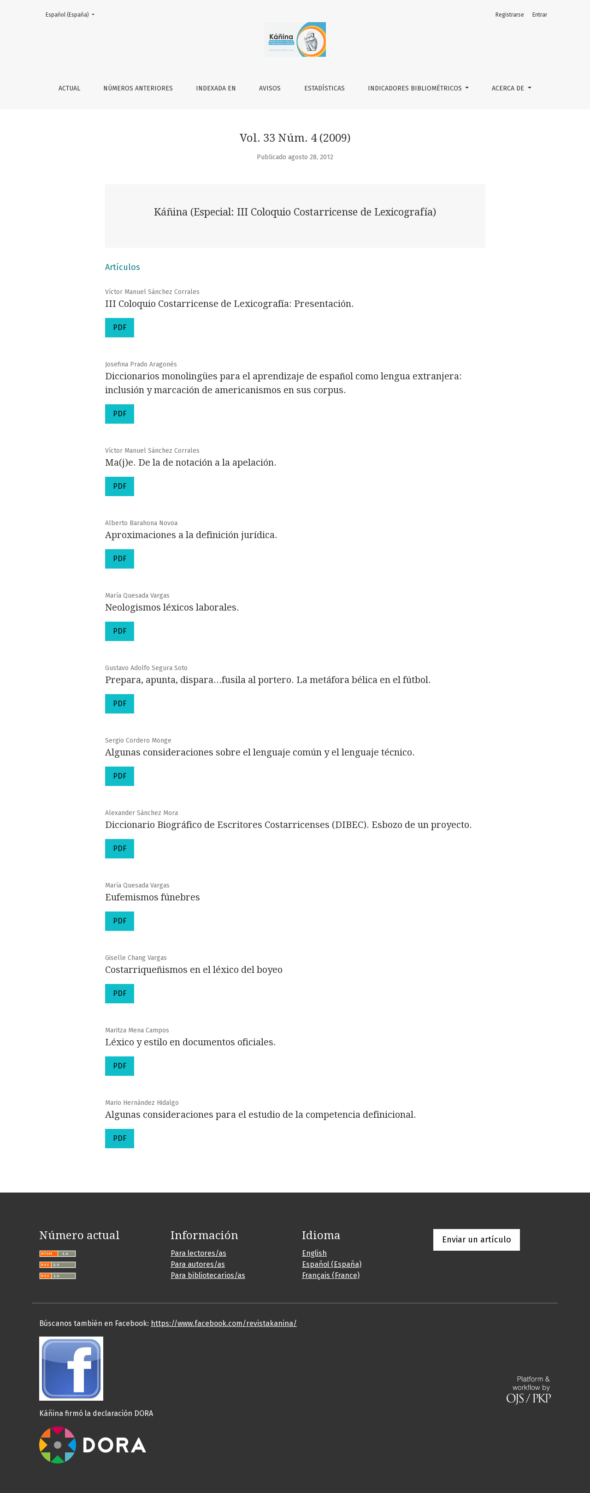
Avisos (270, 88)
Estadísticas (324, 88)
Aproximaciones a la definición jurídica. (191, 534)
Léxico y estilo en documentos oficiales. (190, 1042)
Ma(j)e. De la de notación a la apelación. (191, 462)
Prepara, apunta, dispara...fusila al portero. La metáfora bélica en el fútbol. (268, 679)
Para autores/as (198, 1264)
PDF (119, 327)
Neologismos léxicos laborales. (172, 607)
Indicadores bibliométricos (416, 88)
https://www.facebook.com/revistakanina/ (224, 1323)
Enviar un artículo (476, 1240)
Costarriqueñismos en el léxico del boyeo (194, 969)
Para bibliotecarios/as (208, 1275)
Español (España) (72, 14)
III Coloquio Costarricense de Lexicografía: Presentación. (229, 303)
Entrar (539, 15)
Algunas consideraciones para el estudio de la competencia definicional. (260, 1114)
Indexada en (216, 88)
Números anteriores (138, 88)
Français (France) (331, 1275)
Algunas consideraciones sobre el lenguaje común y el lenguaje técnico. (260, 752)
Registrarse (510, 15)
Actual (69, 88)
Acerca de (509, 88)
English (314, 1253)
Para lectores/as (198, 1253)
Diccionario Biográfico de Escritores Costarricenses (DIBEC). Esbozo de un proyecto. (288, 824)
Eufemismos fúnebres (152, 897)
